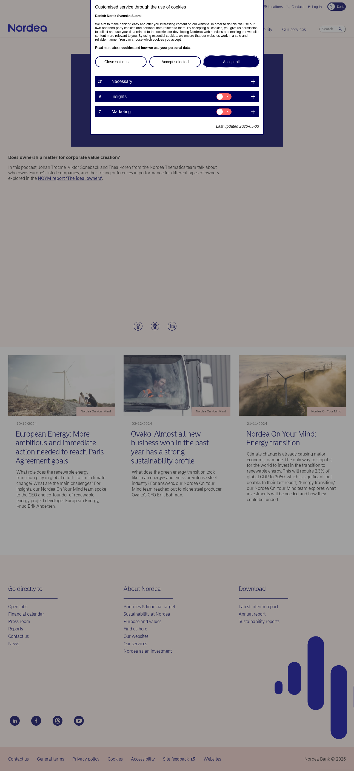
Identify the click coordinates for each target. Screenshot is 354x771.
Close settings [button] (116, 62)
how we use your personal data (165, 48)
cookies (127, 48)
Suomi (137, 16)
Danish (100, 16)
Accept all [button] (231, 62)
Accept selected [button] (175, 62)
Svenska (124, 16)
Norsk (111, 16)
